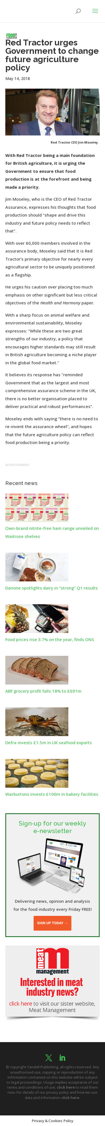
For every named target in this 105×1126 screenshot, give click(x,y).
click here (66, 1087)
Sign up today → (52, 923)
